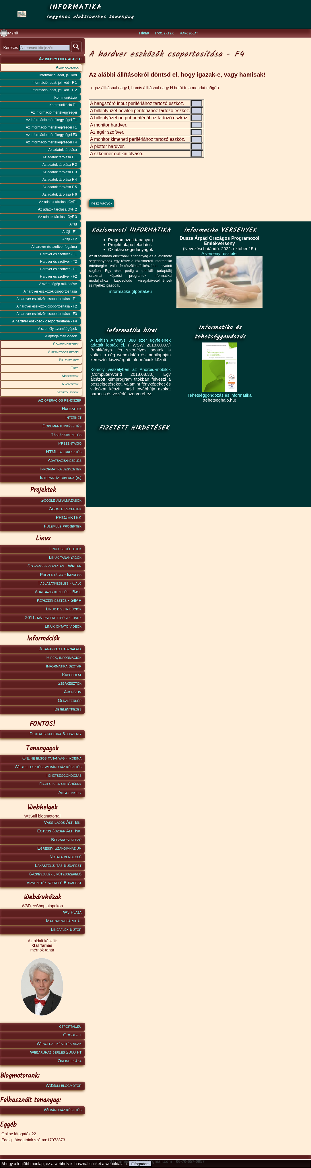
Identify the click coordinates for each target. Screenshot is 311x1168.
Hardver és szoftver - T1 (58, 254)
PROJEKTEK (68, 517)
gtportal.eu (70, 1026)
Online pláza (69, 1060)
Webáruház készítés (62, 1109)
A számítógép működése (58, 284)
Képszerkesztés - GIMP (59, 600)
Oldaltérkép (69, 700)
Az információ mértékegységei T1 (51, 120)
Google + (72, 1034)
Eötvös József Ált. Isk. (59, 830)
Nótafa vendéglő (65, 856)
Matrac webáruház (63, 920)
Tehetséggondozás (63, 775)
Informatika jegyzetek (60, 468)
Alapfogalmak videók (61, 336)
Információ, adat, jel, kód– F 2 (54, 90)
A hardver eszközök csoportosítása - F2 (46, 306)
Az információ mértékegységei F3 (51, 135)
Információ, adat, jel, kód (58, 75)
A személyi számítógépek (57, 329)
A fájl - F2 (69, 239)
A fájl (73, 224)
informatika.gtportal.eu (130, 291)
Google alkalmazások (60, 500)
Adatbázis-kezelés (65, 460)
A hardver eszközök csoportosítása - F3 (46, 314)
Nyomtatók (70, 384)
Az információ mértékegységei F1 (51, 127)
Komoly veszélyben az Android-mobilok (130, 369)
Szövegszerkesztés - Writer (54, 565)
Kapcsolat (189, 33)
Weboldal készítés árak (59, 1043)
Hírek (144, 33)
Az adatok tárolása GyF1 (58, 202)
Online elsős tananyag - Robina (51, 758)
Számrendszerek (66, 344)
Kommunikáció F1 (63, 105)
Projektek (164, 33)
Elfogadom (140, 1164)
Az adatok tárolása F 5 (59, 187)
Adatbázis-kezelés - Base (58, 591)
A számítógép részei (63, 352)
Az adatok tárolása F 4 (59, 180)
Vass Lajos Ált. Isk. (62, 822)
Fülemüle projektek (62, 525)
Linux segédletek (65, 548)
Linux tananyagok (65, 557)
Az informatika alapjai (60, 58)
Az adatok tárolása (62, 150)
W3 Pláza (72, 912)
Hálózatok (72, 408)
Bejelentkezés (68, 708)
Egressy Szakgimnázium (59, 848)
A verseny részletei (219, 253)
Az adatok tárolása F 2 (59, 165)
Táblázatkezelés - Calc (59, 583)
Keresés (11, 47)
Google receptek (65, 508)
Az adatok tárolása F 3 (59, 172)
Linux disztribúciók (63, 608)
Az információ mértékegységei (54, 112)
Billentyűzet (69, 360)
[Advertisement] (132, 469)
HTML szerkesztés (63, 451)
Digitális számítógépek (60, 783)
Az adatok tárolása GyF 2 (57, 209)
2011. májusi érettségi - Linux (53, 617)
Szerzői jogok (68, 392)
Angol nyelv (69, 792)
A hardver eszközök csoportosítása (50, 291)
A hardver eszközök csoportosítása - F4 (44, 321)
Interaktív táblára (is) (60, 477)
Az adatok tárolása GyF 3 (57, 217)
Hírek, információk (63, 657)
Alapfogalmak (67, 67)
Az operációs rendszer (59, 400)
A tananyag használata (60, 648)
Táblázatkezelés (66, 434)
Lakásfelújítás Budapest (58, 865)
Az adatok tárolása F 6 (59, 194)
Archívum (72, 691)
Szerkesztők (69, 683)
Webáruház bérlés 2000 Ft (55, 1052)
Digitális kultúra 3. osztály (55, 733)
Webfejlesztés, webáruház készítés (48, 766)
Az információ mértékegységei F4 (51, 142)
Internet (73, 417)
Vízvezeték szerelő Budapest (53, 882)
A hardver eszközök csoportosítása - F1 (46, 299)
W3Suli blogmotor (63, 1085)
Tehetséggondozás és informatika (219, 395)
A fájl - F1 (69, 232)
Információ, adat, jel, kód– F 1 (54, 83)
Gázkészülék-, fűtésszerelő (55, 873)
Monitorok (70, 376)
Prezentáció (69, 443)
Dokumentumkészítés (61, 425)
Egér (75, 368)
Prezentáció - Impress (60, 574)
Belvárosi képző (66, 839)
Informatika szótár (63, 665)
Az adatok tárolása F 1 (59, 157)
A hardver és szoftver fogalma (54, 247)
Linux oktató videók (63, 626)
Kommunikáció (65, 98)
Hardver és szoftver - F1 (58, 269)
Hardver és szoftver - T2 (58, 262)
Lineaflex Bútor (66, 929)
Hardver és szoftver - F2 (58, 277)
